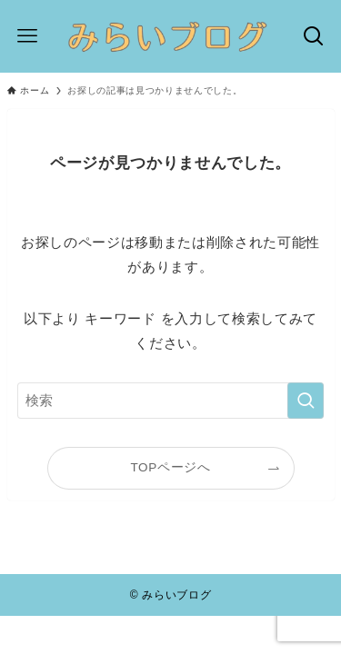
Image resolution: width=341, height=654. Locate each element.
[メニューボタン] (27, 36)
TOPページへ (170, 467)
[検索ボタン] (313, 36)
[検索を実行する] (305, 400)
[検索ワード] (171, 400)
